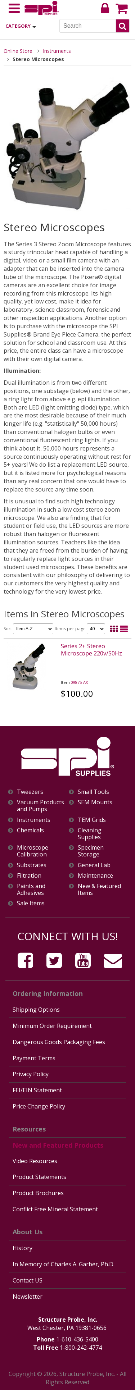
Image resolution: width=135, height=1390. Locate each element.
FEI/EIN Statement (37, 1090)
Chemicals (30, 830)
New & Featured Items (99, 889)
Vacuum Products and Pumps (40, 806)
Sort (28, 628)
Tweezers (30, 791)
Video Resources (35, 1161)
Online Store (18, 50)
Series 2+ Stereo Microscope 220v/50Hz (91, 649)
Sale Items (31, 903)
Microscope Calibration (32, 851)
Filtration (29, 875)
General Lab (94, 865)
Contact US (27, 1280)
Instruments (57, 50)
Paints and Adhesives (31, 889)
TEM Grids (92, 820)
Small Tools (93, 791)
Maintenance (95, 875)
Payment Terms (34, 1058)
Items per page (80, 628)
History (22, 1248)
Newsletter (27, 1296)
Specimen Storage (91, 851)
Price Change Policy (39, 1106)
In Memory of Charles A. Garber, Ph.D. (63, 1264)
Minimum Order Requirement (52, 1026)
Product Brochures (38, 1193)
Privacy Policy (31, 1074)
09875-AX (79, 682)
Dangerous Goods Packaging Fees (59, 1042)
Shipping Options (36, 1010)
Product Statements (39, 1177)
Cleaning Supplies (90, 834)
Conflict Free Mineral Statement (55, 1209)
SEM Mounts (95, 802)
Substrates (31, 865)
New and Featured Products (58, 1145)
